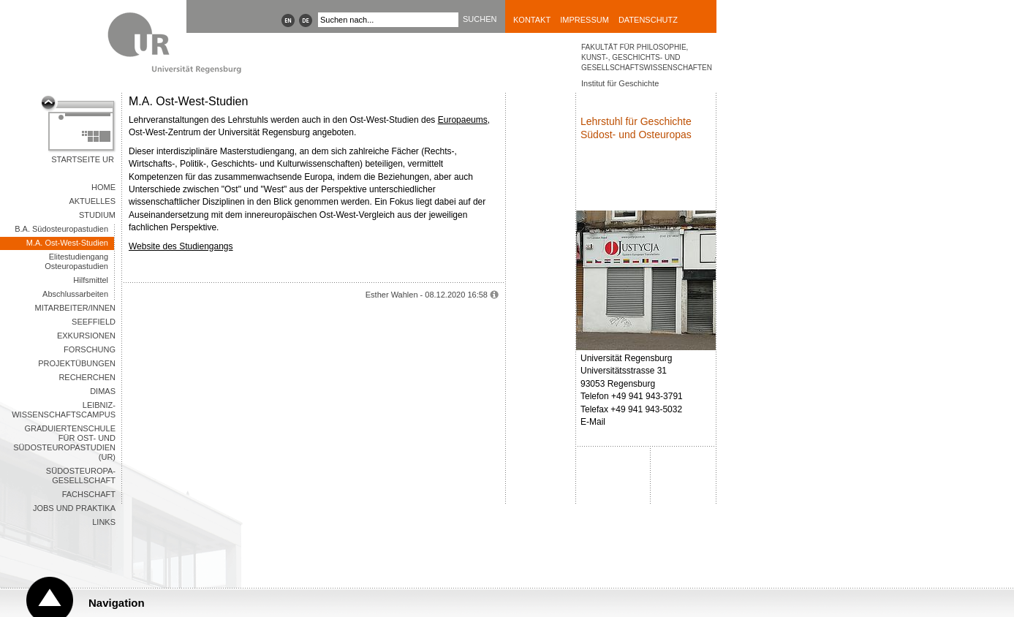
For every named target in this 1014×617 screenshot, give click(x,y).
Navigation (116, 603)
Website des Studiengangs (181, 246)
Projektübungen (77, 363)
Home (103, 187)
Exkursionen (86, 335)
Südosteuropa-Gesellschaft (81, 475)
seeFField (94, 321)
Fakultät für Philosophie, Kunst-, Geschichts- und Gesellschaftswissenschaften (646, 57)
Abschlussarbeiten (75, 293)
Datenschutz (648, 19)
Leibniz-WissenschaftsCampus (64, 410)
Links (104, 522)
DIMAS (103, 391)
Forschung (90, 349)
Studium (97, 215)
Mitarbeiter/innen (75, 307)
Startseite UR (82, 159)
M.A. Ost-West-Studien (67, 242)
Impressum (584, 19)
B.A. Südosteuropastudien (61, 228)
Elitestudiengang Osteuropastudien (76, 261)
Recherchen (87, 377)
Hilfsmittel (90, 280)
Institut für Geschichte (620, 83)
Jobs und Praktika (74, 508)
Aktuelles (92, 201)
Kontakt (531, 19)
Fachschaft (89, 494)
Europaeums (463, 120)
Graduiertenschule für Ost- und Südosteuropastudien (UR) (64, 442)
